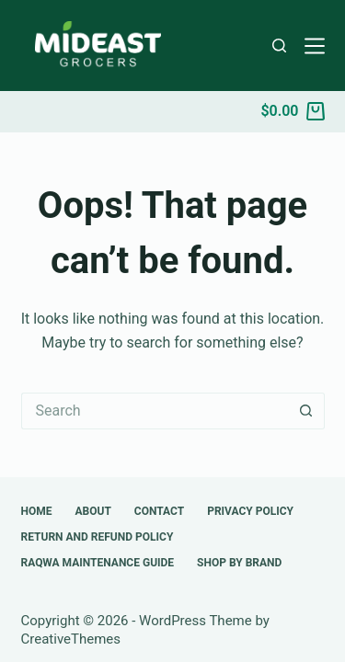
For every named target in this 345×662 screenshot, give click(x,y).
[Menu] (315, 46)
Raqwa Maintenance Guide (98, 562)
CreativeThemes (71, 639)
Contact (159, 511)
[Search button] (306, 411)
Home (36, 511)
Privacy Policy (250, 511)
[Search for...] (154, 411)
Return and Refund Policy (97, 537)
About (93, 511)
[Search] (279, 45)
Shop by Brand (239, 562)
